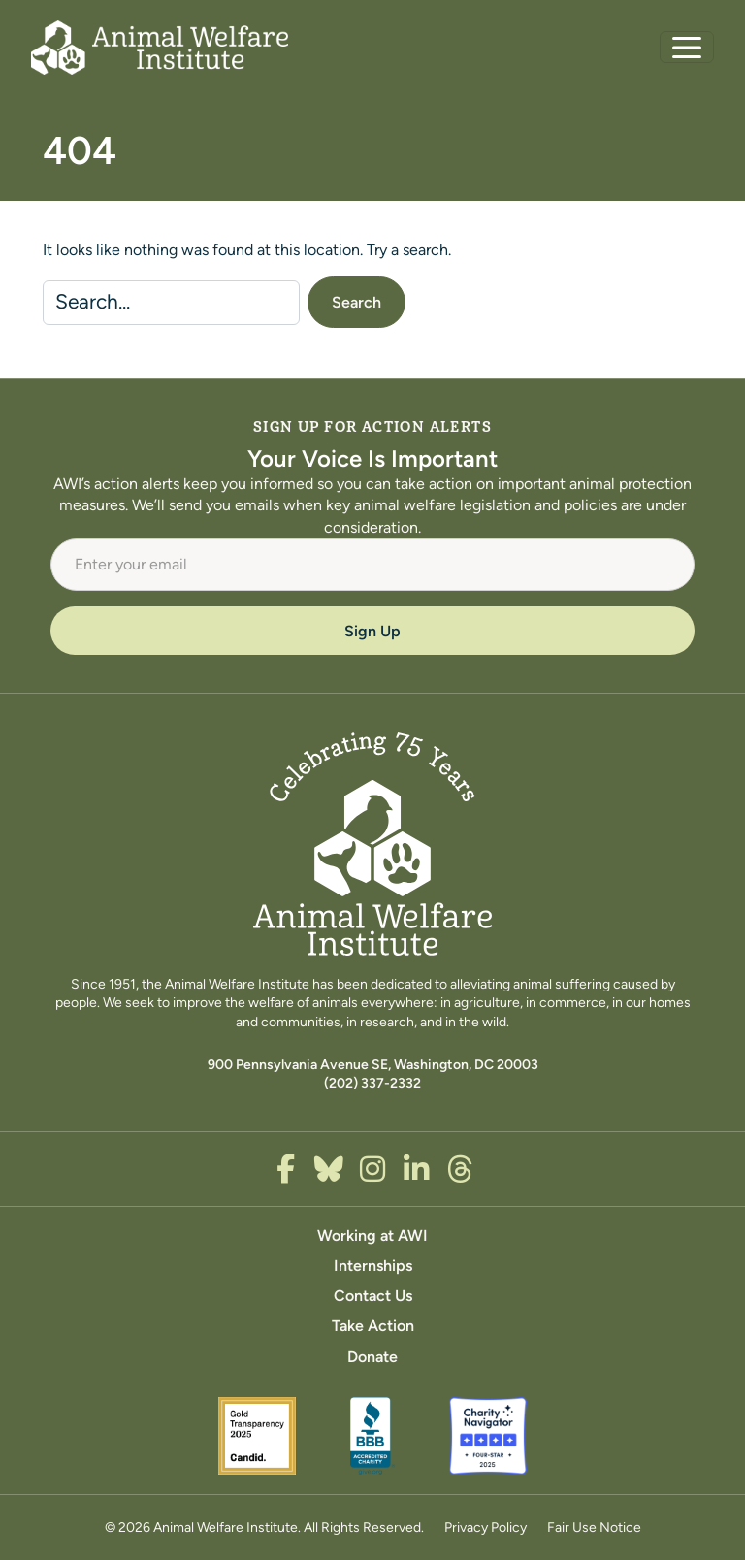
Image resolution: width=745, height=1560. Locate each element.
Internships (373, 1265)
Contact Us (373, 1295)
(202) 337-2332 (372, 1082)
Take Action (373, 1325)
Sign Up (372, 631)
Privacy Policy (485, 1527)
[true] (286, 1169)
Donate (372, 1357)
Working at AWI (372, 1235)
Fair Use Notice (594, 1527)
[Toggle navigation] (687, 47)
